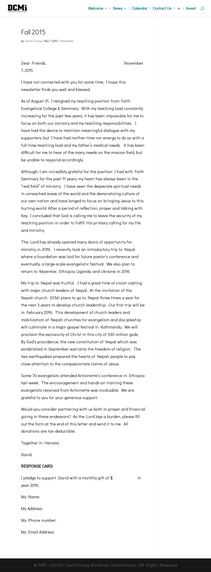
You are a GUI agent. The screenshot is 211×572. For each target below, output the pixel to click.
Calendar (139, 9)
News (117, 9)
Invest (191, 9)
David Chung (33, 41)
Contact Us (162, 9)
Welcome (95, 9)
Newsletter (67, 41)
